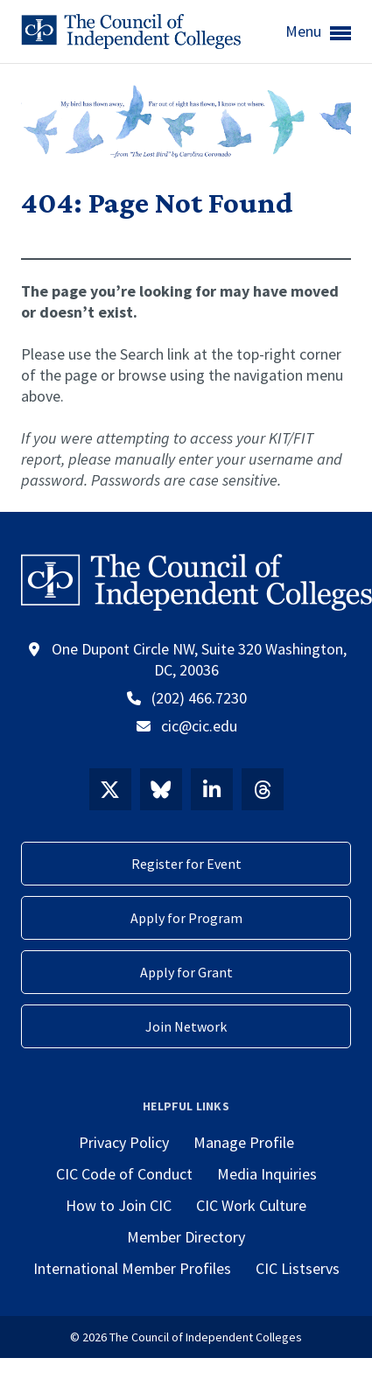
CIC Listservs (298, 1268)
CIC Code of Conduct (124, 1174)
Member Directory (186, 1237)
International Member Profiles (132, 1268)
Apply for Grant (186, 972)
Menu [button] (318, 32)
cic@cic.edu (199, 726)
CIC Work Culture (251, 1205)
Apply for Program (186, 918)
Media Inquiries (267, 1174)
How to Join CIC (119, 1205)
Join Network (186, 1026)
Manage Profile (243, 1142)
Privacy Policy (124, 1142)
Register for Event (186, 863)
